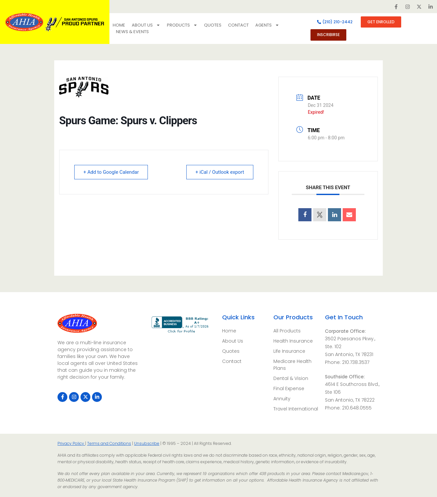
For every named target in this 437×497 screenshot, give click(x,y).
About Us (146, 25)
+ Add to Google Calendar (112, 172)
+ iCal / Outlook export (219, 172)
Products (182, 25)
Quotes (212, 25)
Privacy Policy (71, 443)
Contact (238, 25)
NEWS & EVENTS (132, 32)
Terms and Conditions (109, 443)
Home (119, 25)
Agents (267, 25)
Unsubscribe (146, 443)
